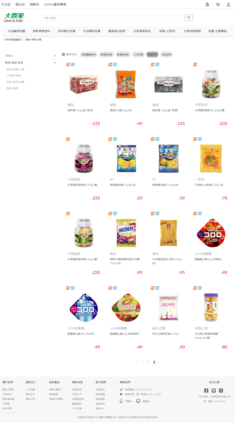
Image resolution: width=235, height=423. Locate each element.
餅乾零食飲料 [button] (41, 31)
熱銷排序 (152, 54)
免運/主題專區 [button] (217, 31)
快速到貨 (76, 389)
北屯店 (6, 4)
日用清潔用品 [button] (142, 31)
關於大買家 (8, 389)
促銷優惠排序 (89, 54)
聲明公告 (30, 399)
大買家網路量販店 (13, 39)
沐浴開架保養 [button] (92, 31)
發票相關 (100, 394)
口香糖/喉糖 (14, 75)
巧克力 (9, 55)
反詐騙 (6, 404)
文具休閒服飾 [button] (192, 31)
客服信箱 (100, 404)
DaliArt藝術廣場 (55, 4)
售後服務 (100, 399)
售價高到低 (123, 54)
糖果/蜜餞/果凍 (14, 62)
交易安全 (7, 394)
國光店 (20, 4)
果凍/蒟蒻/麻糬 (15, 81)
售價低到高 (106, 54)
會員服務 (53, 394)
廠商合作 (30, 394)
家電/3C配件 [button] (167, 31)
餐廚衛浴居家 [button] (117, 31)
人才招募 (30, 389)
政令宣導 (7, 408)
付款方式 (76, 394)
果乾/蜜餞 (12, 88)
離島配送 (76, 404)
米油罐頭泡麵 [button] (16, 31)
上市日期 (138, 54)
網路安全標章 (56, 399)
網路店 (34, 4)
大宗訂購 (76, 408)
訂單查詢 (100, 389)
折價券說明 (78, 399)
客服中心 (100, 408)
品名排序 (166, 54)
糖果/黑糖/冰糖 (33, 39)
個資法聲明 (55, 389)
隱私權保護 (8, 399)
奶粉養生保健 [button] (66, 31)
